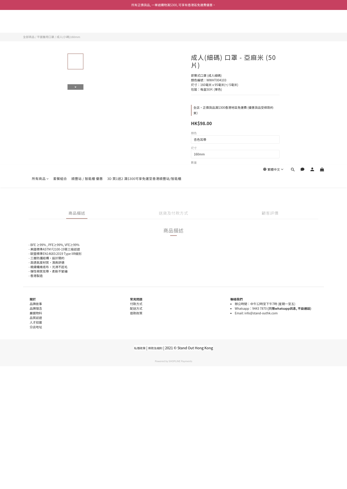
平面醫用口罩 (45, 37)
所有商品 (40, 23)
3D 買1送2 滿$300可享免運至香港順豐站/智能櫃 (144, 23)
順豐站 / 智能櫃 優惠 (87, 23)
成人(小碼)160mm (68, 37)
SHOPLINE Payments (180, 361)
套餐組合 (60, 23)
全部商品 (29, 37)
